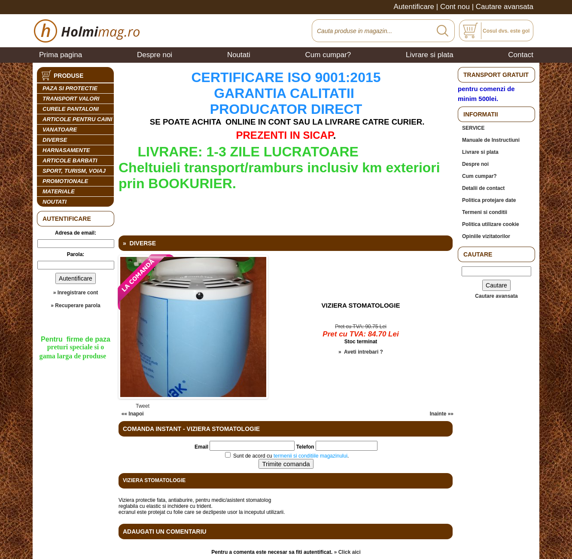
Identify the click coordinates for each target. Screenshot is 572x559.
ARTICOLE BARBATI (70, 160)
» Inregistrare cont (75, 293)
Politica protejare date (489, 200)
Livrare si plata (429, 55)
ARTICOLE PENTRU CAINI (77, 119)
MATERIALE (59, 191)
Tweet (142, 406)
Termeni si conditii (484, 212)
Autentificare (414, 7)
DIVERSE (55, 140)
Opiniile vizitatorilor (486, 236)
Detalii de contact (483, 188)
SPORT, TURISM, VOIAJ (74, 171)
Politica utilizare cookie (490, 224)
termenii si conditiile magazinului (310, 456)
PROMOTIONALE (65, 181)
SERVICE (473, 128)
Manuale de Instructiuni (491, 140)
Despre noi (154, 55)
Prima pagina (60, 55)
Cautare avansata (504, 7)
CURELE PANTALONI (71, 109)
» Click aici (347, 552)
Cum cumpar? (328, 55)
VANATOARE (60, 129)
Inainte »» (441, 414)
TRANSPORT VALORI (71, 98)
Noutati (238, 55)
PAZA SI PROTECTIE (70, 88)
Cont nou (455, 7)
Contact (520, 55)
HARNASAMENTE (66, 150)
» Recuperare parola (75, 305)
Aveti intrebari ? (363, 352)
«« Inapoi (133, 414)
